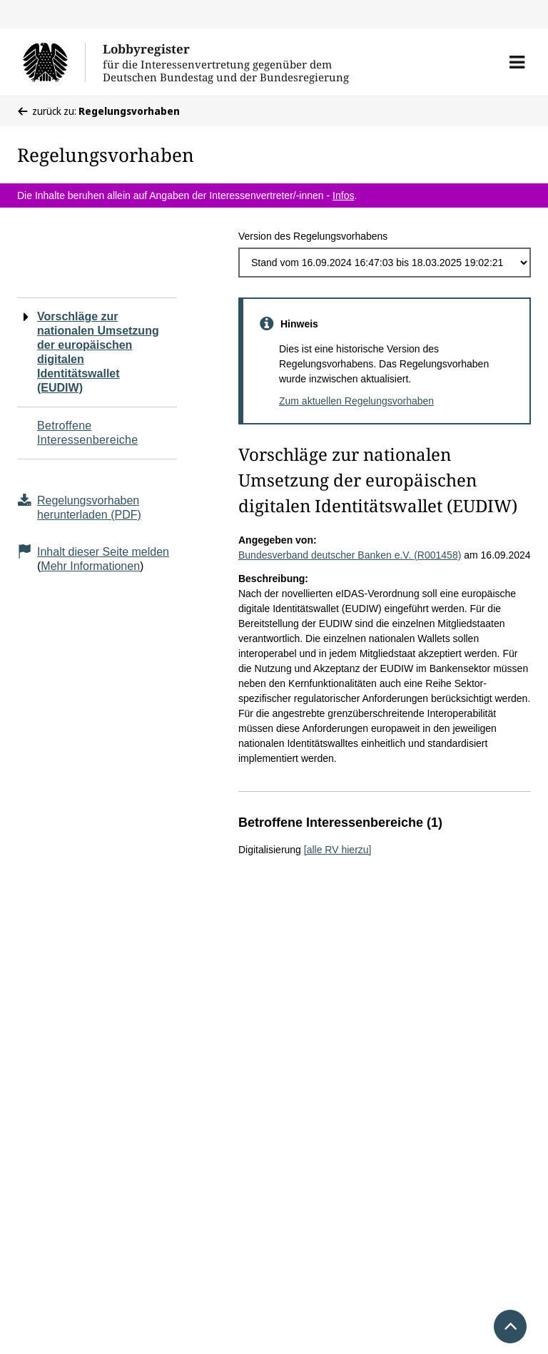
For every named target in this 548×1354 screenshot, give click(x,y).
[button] (516, 62)
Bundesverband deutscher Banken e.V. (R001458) (349, 555)
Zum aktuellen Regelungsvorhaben (356, 401)
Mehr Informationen (90, 566)
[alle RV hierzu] (338, 849)
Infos (343, 195)
